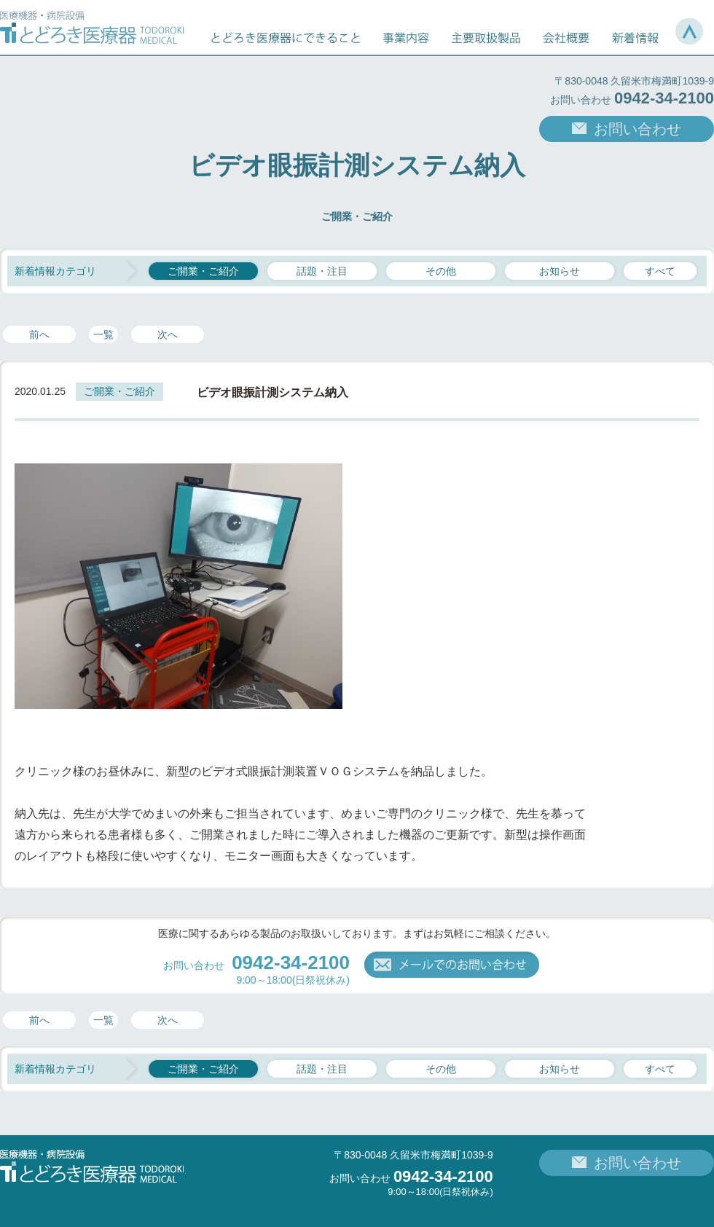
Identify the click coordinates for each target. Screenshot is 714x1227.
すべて (660, 271)
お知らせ (559, 271)
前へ (39, 334)
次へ (167, 334)
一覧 (103, 334)
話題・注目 (322, 271)
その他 (440, 271)
